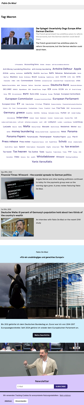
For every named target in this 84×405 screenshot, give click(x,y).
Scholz (63, 141)
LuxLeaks (7, 126)
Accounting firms (31, 64)
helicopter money (53, 113)
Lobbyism (52, 122)
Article (5, 73)
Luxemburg (77, 122)
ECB (49, 89)
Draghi (44, 89)
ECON (61, 89)
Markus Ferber (36, 127)
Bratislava (27, 77)
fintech (5, 108)
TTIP (70, 152)
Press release (10, 141)
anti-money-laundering (41, 69)
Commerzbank (27, 81)
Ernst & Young (76, 89)
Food (13, 108)
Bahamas (59, 73)
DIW (29, 89)
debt (18, 85)
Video (16, 157)
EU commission (17, 94)
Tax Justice (33, 152)
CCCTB (63, 77)
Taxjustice (49, 152)
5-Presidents (19, 64)
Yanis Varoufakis (42, 161)
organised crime (55, 132)
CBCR (57, 77)
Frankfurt (47, 108)
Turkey (75, 152)
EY (18, 103)
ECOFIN (54, 89)
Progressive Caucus (38, 142)
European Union (9, 104)
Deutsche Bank (60, 84)
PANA (63, 132)
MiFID (8, 132)
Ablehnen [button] (8, 401)
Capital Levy (50, 77)
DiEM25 (15, 89)
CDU (73, 77)
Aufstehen (19, 73)
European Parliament (66, 98)
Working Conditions (72, 157)
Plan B (74, 137)
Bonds (21, 77)
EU (9, 94)
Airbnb (42, 64)
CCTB (69, 77)
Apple (77, 68)
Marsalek (45, 127)
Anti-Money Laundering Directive (17, 69)
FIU (10, 108)
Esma (5, 94)
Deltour (30, 85)
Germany (9, 112)
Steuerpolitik (41, 147)
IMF (69, 113)
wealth (33, 157)
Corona (37, 81)
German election (76, 108)
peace (69, 137)
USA (80, 152)
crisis (78, 81)
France (41, 108)
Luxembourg (68, 122)
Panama (72, 131)
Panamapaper (46, 137)
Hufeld (63, 113)
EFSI (66, 89)
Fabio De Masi (30, 104)
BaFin (51, 73)
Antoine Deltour (62, 68)
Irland (37, 118)
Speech (22, 147)
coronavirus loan (47, 81)
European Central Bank (70, 94)
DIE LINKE (7, 89)
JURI (75, 118)
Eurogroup (43, 94)
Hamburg (44, 113)
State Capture (30, 147)
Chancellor (7, 81)
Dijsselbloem (23, 89)
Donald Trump (36, 89)
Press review (24, 142)
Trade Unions (57, 152)
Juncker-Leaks (58, 118)
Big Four (6, 77)
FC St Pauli (38, 104)
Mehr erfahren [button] (65, 395)
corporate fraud (58, 81)
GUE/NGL (37, 113)
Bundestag (41, 77)
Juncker (50, 118)
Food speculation (22, 108)
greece (20, 112)
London (60, 122)
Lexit (40, 122)
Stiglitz (48, 147)
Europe (57, 94)
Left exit (20, 122)
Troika (64, 152)
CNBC (13, 81)
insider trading (75, 113)
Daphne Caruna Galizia (9, 85)
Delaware (24, 85)
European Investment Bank (42, 99)
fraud (53, 108)
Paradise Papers (59, 137)
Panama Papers (16, 136)
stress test (55, 147)
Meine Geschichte (42, 335)
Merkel (73, 127)
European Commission (19, 98)
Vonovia (23, 157)
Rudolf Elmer (53, 142)
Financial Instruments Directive (72, 104)
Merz (79, 127)
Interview (22, 117)
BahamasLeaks (70, 73)
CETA (78, 77)
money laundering (23, 131)
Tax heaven (20, 151)
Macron (14, 127)
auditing (12, 73)
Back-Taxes (44, 73)
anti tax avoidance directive (60, 64)
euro (26, 93)
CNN (18, 81)
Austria (36, 73)
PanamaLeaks (32, 137)
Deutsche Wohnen (76, 85)
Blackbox (14, 77)
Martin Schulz (55, 127)
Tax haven (7, 152)
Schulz (70, 142)
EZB (23, 104)
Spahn (16, 147)
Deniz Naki (38, 85)
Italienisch (43, 118)
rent (46, 142)
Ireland (32, 118)
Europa (50, 94)
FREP (67, 108)
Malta (26, 126)
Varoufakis (9, 157)
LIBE (45, 122)
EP (70, 89)
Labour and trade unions (9, 122)
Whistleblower (46, 156)
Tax (62, 147)
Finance (46, 104)
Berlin (79, 73)
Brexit (34, 77)
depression (45, 85)
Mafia (20, 127)
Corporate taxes (70, 81)
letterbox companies (31, 122)
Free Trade (60, 108)
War (28, 157)
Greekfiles (29, 113)
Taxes (41, 152)
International (11, 118)
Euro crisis (34, 94)
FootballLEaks (33, 108)
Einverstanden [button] (21, 401)
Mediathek (65, 127)
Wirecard (60, 157)
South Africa (8, 147)
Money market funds (41, 132)
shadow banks (77, 142)
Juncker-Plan (69, 118)
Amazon (48, 64)
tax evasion (72, 146)
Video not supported (42, 366)
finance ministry (56, 104)
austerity (28, 73)
